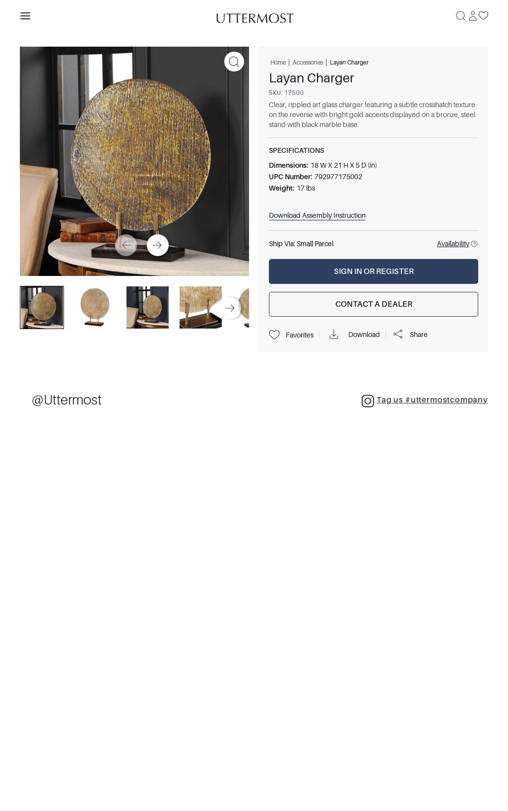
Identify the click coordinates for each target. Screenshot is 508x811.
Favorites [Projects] (291, 335)
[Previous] (126, 245)
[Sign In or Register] (373, 271)
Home (278, 62)
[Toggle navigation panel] (25, 15)
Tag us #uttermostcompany (425, 401)
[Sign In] (473, 15)
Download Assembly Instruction (317, 215)
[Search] (461, 15)
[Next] (158, 245)
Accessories (308, 62)
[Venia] (254, 15)
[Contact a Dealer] (373, 304)
